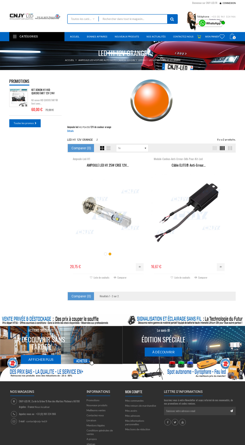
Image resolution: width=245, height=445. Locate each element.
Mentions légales (96, 403)
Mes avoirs (131, 388)
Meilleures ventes (96, 388)
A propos (92, 417)
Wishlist (222, 36)
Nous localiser (42, 385)
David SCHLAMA (37, 443)
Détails (70, 131)
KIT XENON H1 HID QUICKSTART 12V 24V (43, 91)
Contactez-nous (95, 393)
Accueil (69, 60)
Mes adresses (132, 393)
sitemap (91, 422)
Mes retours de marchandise (140, 383)
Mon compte (133, 369)
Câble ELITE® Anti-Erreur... (151, 168)
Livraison (91, 398)
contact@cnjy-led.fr (36, 399)
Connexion (229, 3)
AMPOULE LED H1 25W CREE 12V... (95, 165)
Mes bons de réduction (137, 407)
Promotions (19, 81)
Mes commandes (134, 378)
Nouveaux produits (97, 383)
